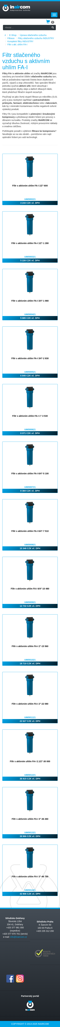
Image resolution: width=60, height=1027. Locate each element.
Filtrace (11, 38)
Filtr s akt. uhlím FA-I (17, 44)
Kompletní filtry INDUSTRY (20, 41)
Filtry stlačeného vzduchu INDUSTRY (36, 38)
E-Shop (12, 35)
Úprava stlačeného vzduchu (33, 35)
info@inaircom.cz (18, 937)
